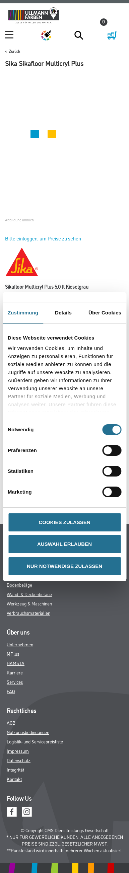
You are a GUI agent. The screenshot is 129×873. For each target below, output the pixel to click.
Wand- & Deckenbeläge (29, 594)
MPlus (13, 653)
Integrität (15, 769)
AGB (11, 722)
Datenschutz (18, 760)
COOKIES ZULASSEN (64, 522)
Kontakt (14, 779)
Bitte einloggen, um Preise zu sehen (43, 238)
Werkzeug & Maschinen (29, 603)
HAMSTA (15, 663)
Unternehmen (20, 644)
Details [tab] (63, 312)
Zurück (14, 51)
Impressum (18, 750)
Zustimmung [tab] (23, 312)
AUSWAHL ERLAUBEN (64, 544)
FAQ (11, 691)
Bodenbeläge (19, 584)
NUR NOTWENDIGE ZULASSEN (64, 566)
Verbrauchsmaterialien (28, 612)
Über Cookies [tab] (104, 312)
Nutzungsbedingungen (28, 732)
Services (15, 681)
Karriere (15, 672)
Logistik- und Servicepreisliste (35, 741)
